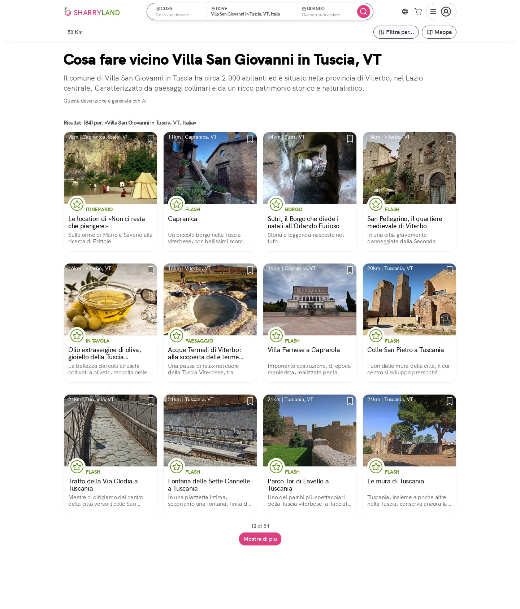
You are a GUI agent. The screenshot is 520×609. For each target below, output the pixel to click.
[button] (178, 11)
